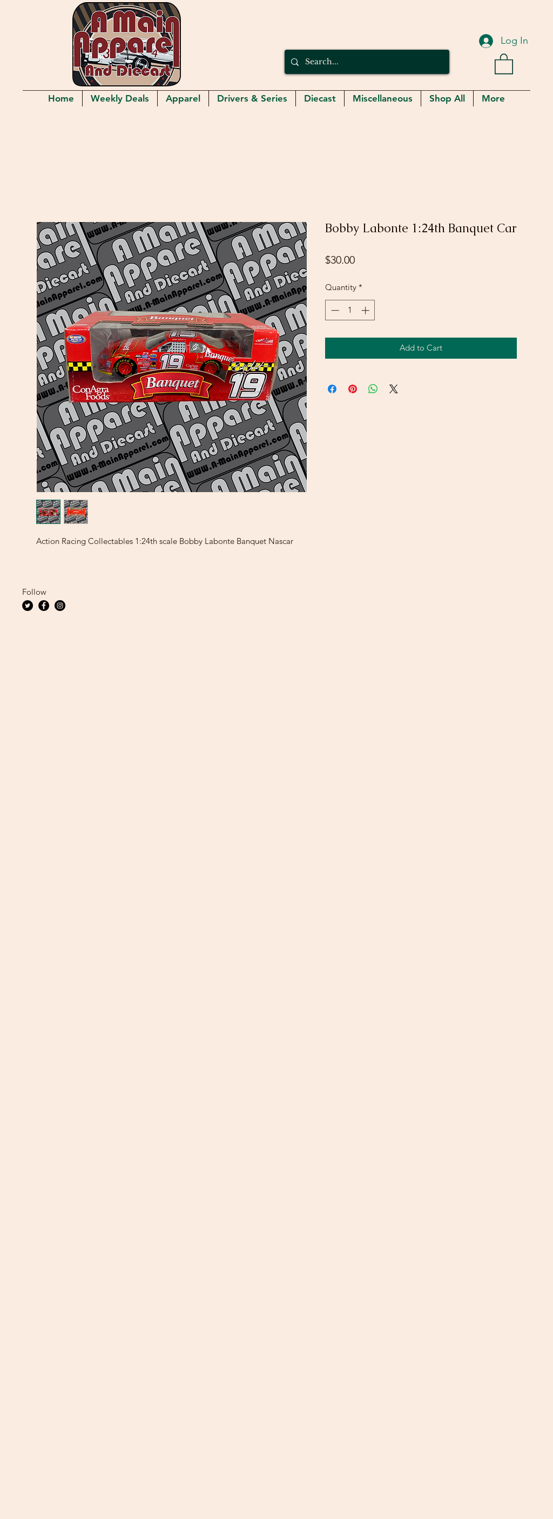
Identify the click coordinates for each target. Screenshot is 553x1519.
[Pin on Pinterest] (352, 388)
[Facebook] (43, 605)
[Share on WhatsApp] (373, 388)
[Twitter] (27, 605)
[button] (504, 63)
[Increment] (366, 310)
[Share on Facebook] (332, 388)
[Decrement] (334, 310)
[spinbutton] (350, 310)
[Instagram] (60, 605)
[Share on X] (393, 388)
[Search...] (366, 62)
